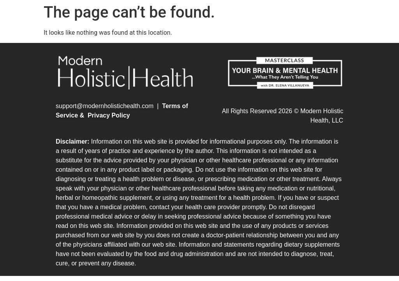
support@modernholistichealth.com (105, 106)
